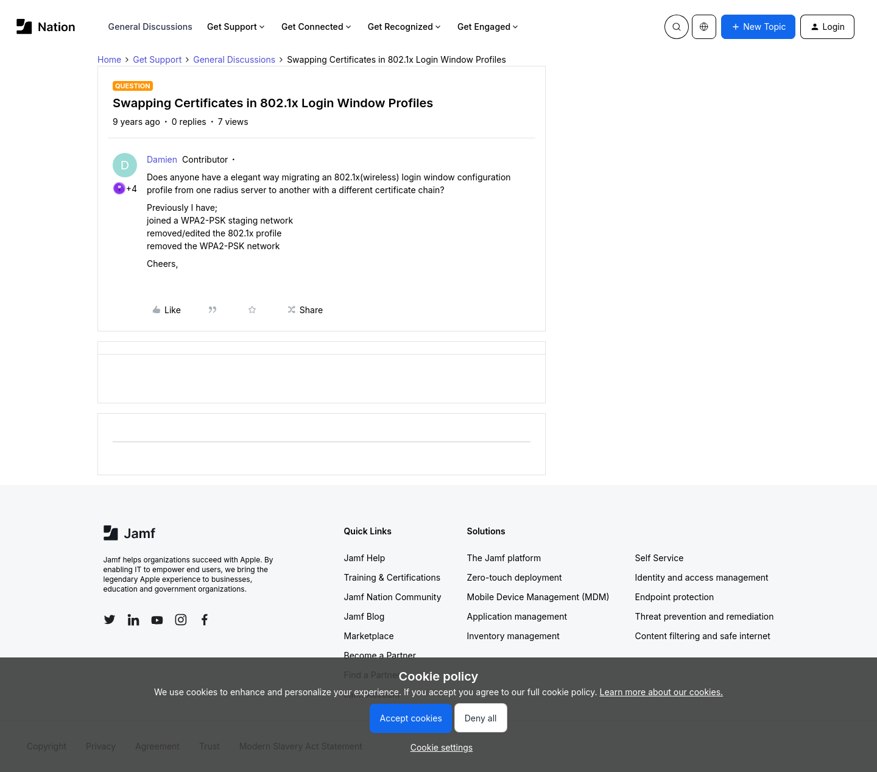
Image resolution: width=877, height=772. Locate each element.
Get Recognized (405, 26)
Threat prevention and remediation (704, 616)
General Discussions (150, 26)
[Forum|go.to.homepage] (46, 26)
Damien (162, 159)
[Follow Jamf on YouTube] (157, 619)
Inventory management (513, 636)
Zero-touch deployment (514, 577)
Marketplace (369, 636)
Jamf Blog (364, 616)
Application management (517, 616)
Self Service (659, 558)
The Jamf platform (504, 558)
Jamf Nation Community (393, 597)
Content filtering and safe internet (702, 636)
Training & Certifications (392, 577)
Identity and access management (702, 577)
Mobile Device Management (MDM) (538, 597)
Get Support (237, 26)
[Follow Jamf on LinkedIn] (133, 620)
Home (109, 59)
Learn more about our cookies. (662, 692)
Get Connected (317, 26)
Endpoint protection (674, 597)
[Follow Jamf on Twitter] (110, 620)
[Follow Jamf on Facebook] (205, 620)
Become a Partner (380, 655)
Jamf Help (365, 558)
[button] (758, 27)
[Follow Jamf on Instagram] (181, 620)
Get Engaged (488, 26)
